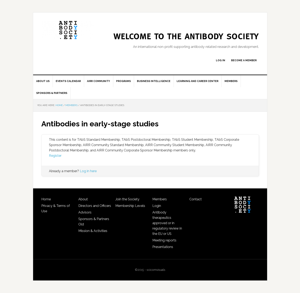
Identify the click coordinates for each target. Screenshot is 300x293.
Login (156, 206)
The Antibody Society (68, 30)
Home (46, 199)
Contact (195, 199)
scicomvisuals (156, 269)
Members (159, 199)
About (83, 199)
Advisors (85, 212)
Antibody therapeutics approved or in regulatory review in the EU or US (167, 223)
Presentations (162, 247)
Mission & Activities (92, 231)
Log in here (88, 171)
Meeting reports (164, 240)
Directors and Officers (94, 206)
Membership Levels (130, 206)
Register (55, 156)
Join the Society (127, 199)
